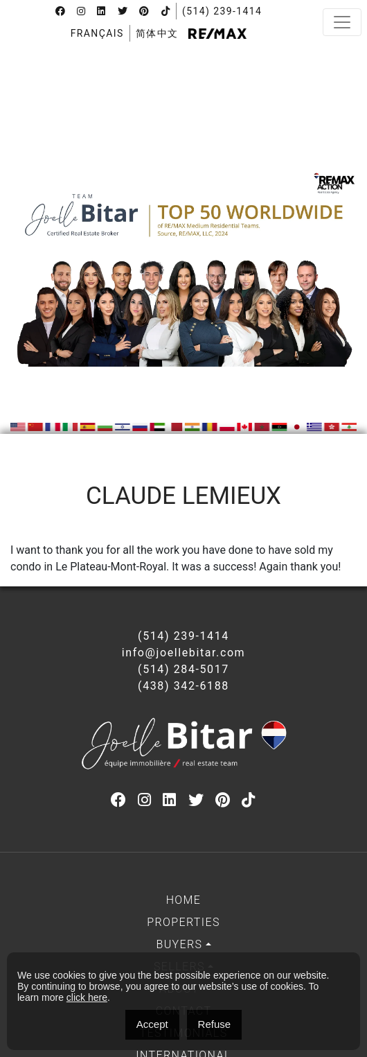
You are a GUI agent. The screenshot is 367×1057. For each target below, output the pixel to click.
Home (184, 900)
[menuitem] (97, 33)
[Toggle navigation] (342, 22)
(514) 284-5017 (183, 669)
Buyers (179, 944)
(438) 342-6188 (183, 685)
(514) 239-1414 (222, 11)
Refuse (214, 1024)
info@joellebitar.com (184, 652)
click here (86, 997)
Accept (152, 1024)
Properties (183, 922)
